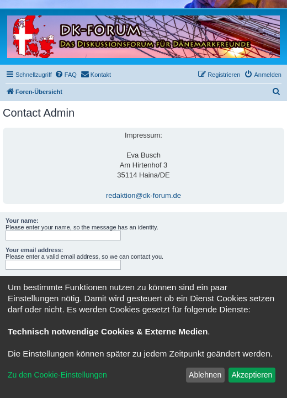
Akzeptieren (251, 374)
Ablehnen (205, 374)
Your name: (22, 220)
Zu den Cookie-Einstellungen (57, 374)
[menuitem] (66, 74)
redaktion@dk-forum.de (143, 195)
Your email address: (34, 250)
